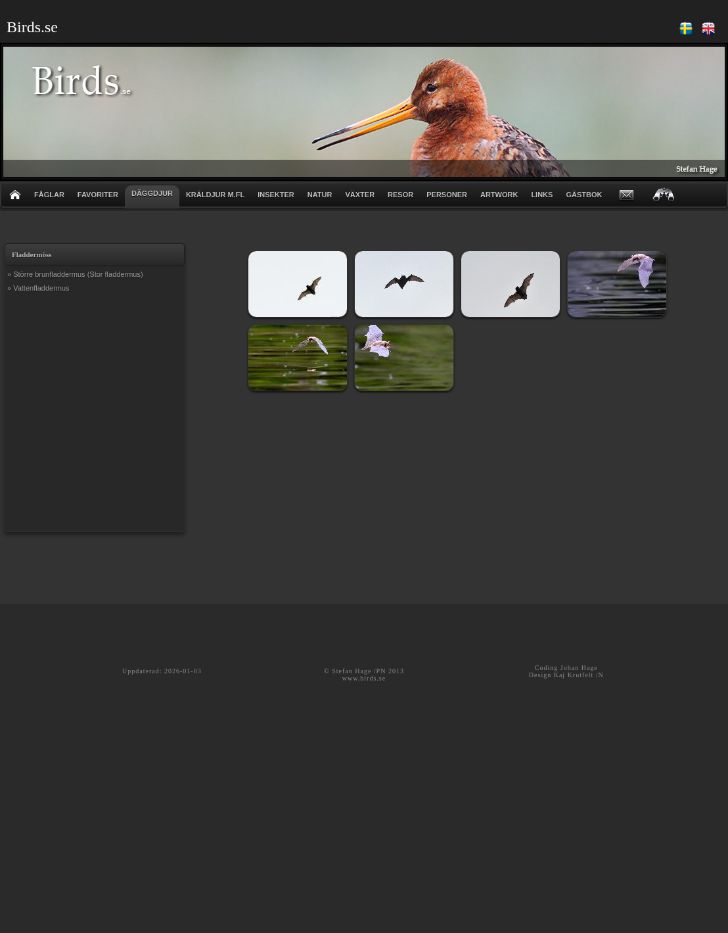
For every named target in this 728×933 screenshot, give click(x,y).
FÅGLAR (49, 195)
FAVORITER (98, 195)
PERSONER (446, 195)
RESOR (400, 195)
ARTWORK (499, 195)
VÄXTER (360, 195)
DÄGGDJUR (152, 193)
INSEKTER (276, 195)
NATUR (319, 195)
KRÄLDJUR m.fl (215, 195)
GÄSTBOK (584, 195)
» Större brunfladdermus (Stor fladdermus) (75, 274)
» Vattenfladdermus (38, 288)
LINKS (542, 195)
